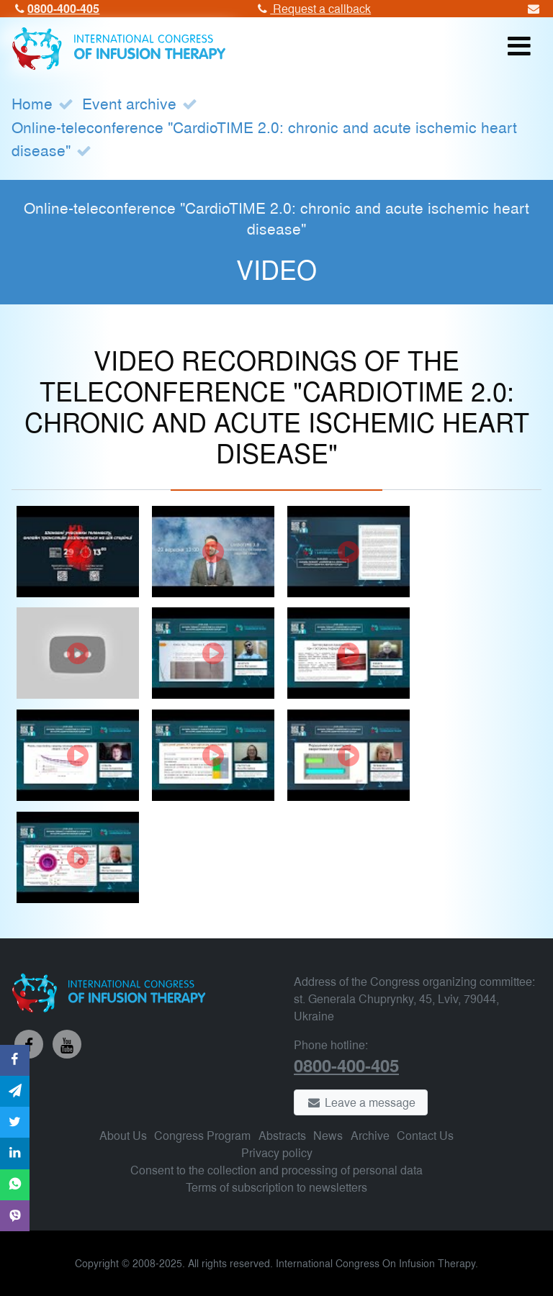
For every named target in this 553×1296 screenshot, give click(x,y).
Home (32, 103)
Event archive (129, 103)
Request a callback (312, 8)
